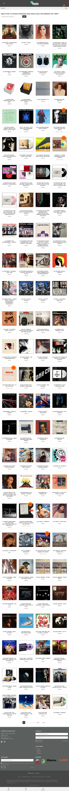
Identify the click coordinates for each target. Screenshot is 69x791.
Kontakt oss (39, 753)
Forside (38, 748)
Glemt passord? (65, 740)
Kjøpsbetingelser (26, 776)
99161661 (6, 735)
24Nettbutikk (36, 785)
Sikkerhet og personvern (38, 776)
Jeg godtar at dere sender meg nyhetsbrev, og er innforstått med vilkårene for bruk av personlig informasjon (17, 764)
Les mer (32, 767)
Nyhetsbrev (48, 776)
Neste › (38, 722)
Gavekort (38, 751)
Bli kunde (38, 750)
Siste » (43, 722)
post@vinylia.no (7, 736)
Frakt (19, 776)
